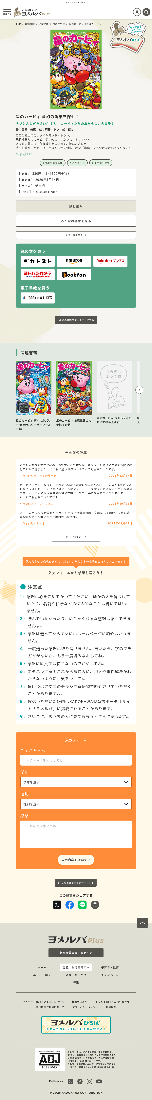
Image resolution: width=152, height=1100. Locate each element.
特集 (76, 982)
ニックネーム (32, 750)
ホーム (42, 967)
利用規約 (111, 1007)
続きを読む (24, 154)
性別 (24, 794)
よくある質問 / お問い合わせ (112, 1001)
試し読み (76, 206)
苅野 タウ (52, 129)
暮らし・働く (42, 975)
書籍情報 (30, 23)
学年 (24, 772)
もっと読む (74, 536)
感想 (24, 816)
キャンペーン (110, 975)
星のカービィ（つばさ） (82, 23)
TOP (18, 23)
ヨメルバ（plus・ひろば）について (43, 1001)
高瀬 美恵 (29, 129)
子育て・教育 (110, 967)
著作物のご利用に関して (50, 1007)
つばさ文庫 (59, 23)
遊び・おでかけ (76, 975)
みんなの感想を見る (76, 221)
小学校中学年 (102, 162)
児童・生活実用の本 (76, 967)
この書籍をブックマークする (78, 320)
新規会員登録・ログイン (76, 953)
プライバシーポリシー (85, 1007)
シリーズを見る (74, 235)
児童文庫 (44, 23)
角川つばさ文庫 (54, 162)
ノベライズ (78, 162)
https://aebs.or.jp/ (104, 1066)
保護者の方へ (79, 1001)
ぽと (71, 129)
